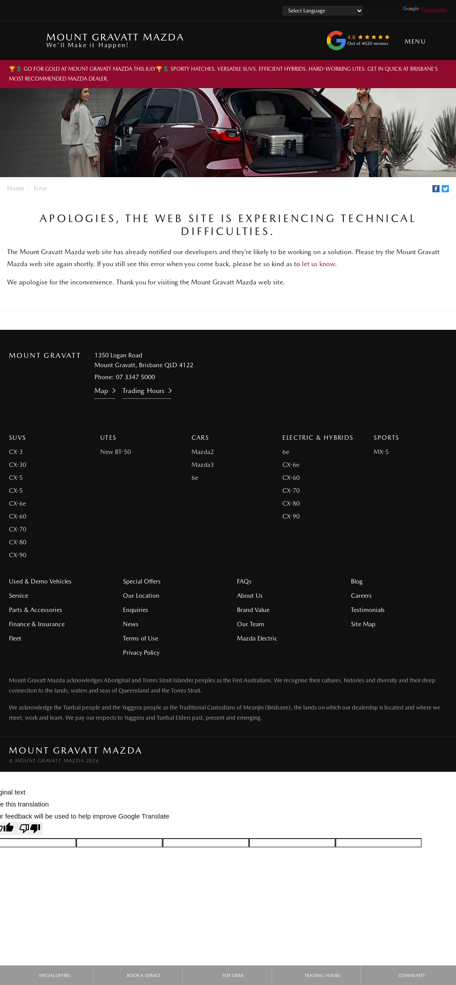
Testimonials (368, 609)
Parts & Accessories (35, 609)
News (130, 624)
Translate (425, 10)
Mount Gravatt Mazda (115, 40)
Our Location (141, 595)
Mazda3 (202, 464)
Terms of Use (140, 638)
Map (101, 391)
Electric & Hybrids (317, 437)
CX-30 (17, 464)
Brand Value (253, 609)
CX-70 (17, 529)
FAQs (244, 581)
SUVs (17, 437)
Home (15, 188)
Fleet (15, 638)
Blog (356, 581)
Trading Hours (143, 391)
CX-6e (17, 503)
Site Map (363, 624)
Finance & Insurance (37, 624)
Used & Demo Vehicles (40, 581)
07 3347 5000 (135, 377)
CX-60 (17, 516)
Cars (200, 437)
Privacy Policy (141, 652)
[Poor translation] (29, 828)
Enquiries (135, 609)
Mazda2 (202, 451)
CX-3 (16, 451)
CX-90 (17, 555)
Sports (386, 437)
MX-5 (381, 451)
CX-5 (16, 477)
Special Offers (142, 581)
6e (194, 477)
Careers (361, 595)
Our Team (250, 624)
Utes (108, 437)
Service (18, 595)
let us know (318, 264)
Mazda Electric (257, 638)
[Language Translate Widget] (322, 11)
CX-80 (17, 542)
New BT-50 (115, 451)
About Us (250, 595)
